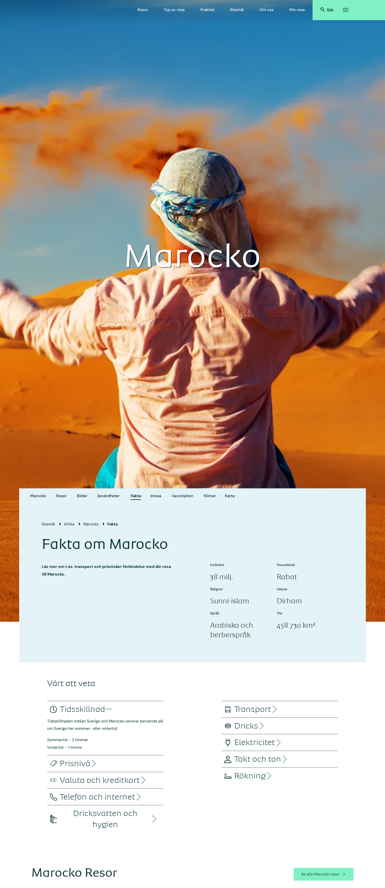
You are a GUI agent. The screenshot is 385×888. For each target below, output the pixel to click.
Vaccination (182, 495)
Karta (230, 495)
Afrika (69, 524)
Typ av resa (174, 9)
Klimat (210, 495)
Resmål (237, 9)
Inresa (155, 495)
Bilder (82, 495)
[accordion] (82, 709)
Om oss (267, 9)
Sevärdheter (108, 495)
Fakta (136, 495)
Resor (143, 9)
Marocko (38, 495)
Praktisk (207, 9)
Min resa (297, 9)
